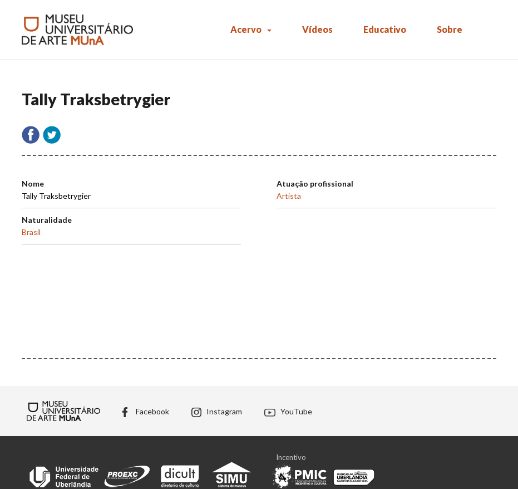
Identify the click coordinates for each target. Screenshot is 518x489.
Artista (289, 196)
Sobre (449, 29)
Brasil (31, 232)
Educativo (384, 29)
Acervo (246, 29)
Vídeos (317, 29)
